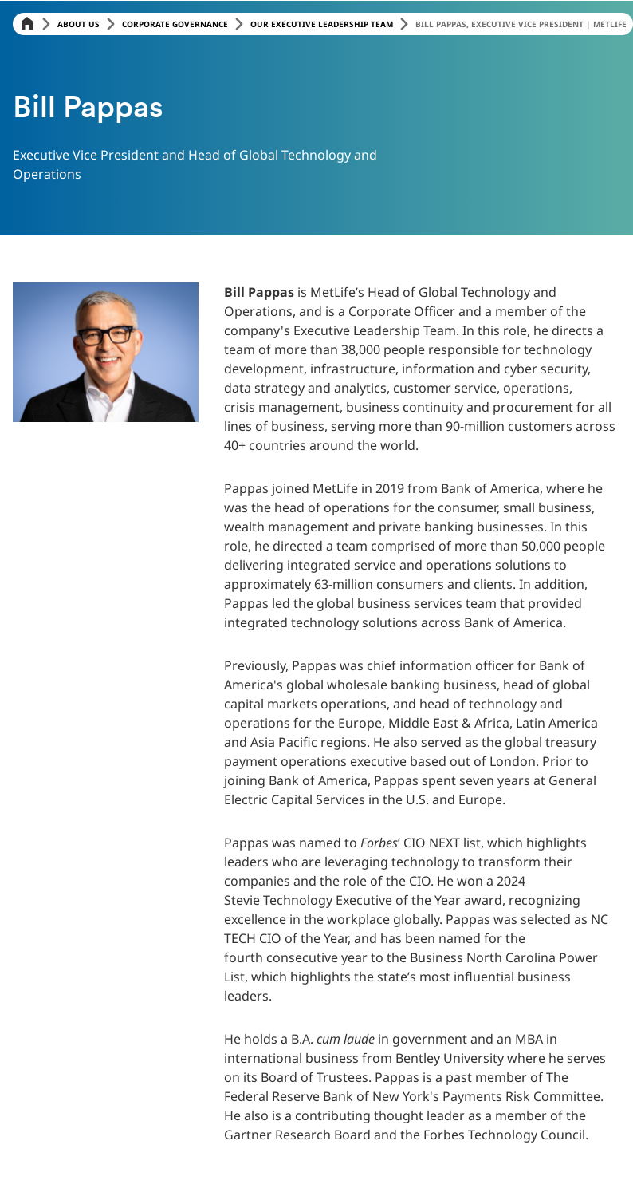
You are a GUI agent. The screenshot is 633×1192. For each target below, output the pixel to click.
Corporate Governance (175, 24)
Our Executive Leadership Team (321, 24)
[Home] (27, 24)
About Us (78, 24)
